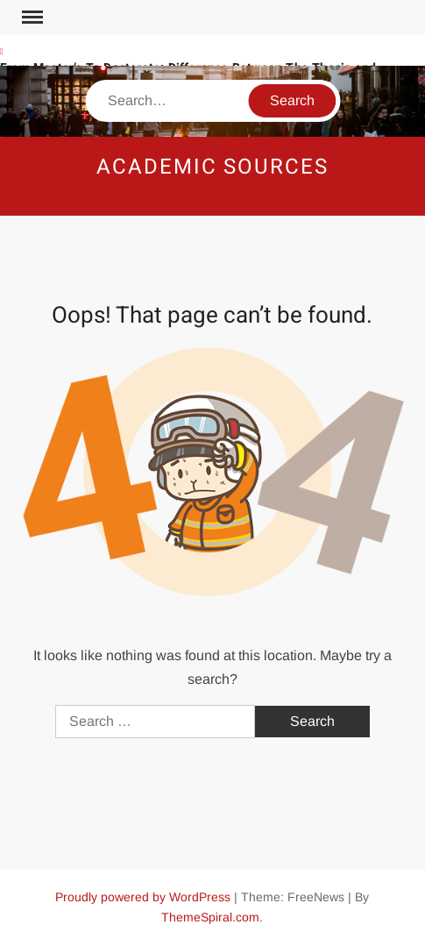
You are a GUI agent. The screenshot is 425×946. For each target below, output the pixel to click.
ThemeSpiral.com (210, 917)
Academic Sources (212, 167)
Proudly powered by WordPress (142, 897)
